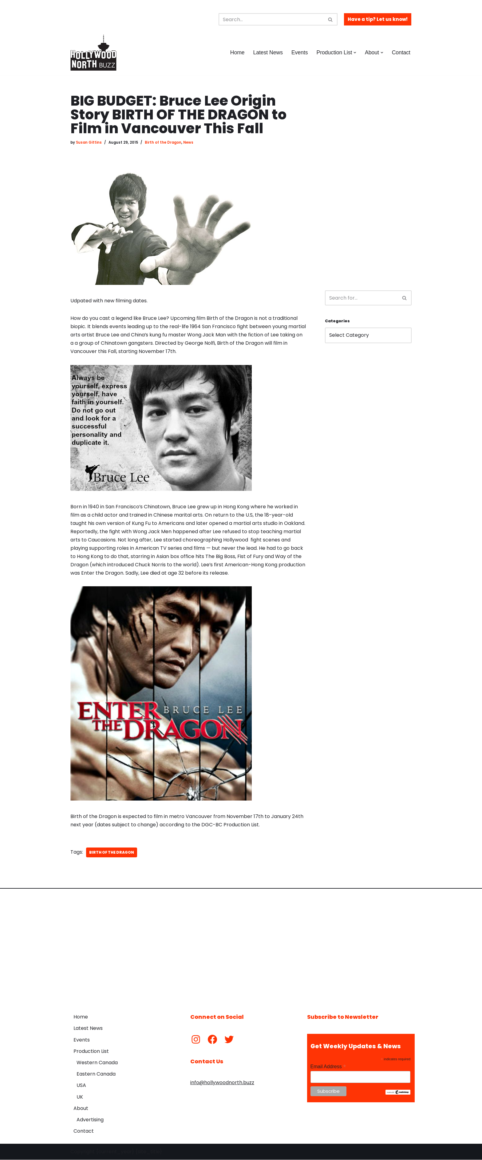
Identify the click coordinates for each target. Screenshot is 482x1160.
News (188, 142)
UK (80, 1097)
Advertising (90, 1120)
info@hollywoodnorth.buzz (222, 1083)
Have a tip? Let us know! (378, 19)
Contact (401, 52)
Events (299, 52)
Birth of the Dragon (163, 142)
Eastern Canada (96, 1074)
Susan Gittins (89, 142)
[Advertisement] (368, 186)
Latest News (267, 52)
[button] (355, 52)
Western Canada (97, 1063)
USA (81, 1085)
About (80, 1108)
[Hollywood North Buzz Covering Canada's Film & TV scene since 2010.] (93, 52)
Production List (91, 1051)
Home (237, 52)
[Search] (271, 19)
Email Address (328, 1067)
